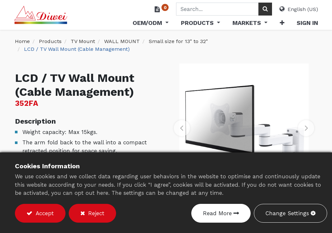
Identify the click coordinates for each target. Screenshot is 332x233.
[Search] (264, 9)
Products (50, 41)
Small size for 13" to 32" (178, 41)
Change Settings (287, 213)
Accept (44, 213)
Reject (95, 213)
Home (22, 41)
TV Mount (83, 41)
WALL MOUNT (122, 41)
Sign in (306, 22)
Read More (217, 213)
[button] (280, 24)
